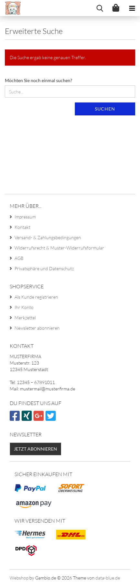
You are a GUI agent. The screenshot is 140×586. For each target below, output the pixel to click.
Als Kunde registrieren (36, 297)
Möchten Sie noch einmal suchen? (38, 80)
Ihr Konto (24, 307)
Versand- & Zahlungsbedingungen (48, 237)
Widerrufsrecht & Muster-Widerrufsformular (59, 247)
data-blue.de (107, 578)
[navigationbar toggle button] (132, 8)
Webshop (19, 578)
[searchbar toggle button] (100, 8)
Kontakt (22, 227)
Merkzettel (25, 317)
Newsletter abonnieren (37, 328)
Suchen (105, 109)
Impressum (25, 216)
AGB (19, 258)
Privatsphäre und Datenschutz (44, 268)
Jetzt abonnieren (35, 449)
